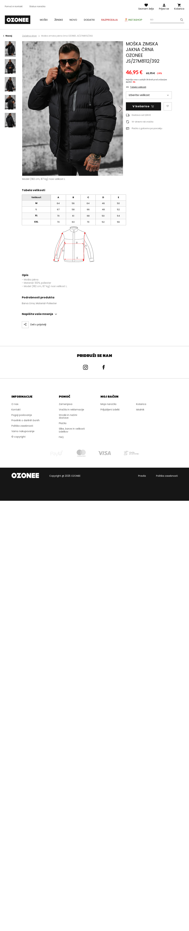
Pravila (142, 475)
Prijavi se (164, 8)
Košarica (179, 8)
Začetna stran (29, 36)
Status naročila (37, 6)
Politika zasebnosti (167, 475)
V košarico (141, 106)
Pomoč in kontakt (14, 6)
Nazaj (7, 35)
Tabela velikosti (138, 87)
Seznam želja (146, 8)
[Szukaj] (181, 19)
